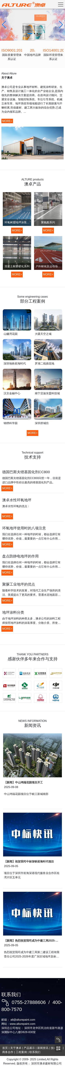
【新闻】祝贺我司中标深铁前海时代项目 (29, 861)
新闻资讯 (42, 1047)
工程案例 (21, 1052)
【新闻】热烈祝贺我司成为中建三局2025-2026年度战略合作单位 (29, 940)
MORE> (7, 121)
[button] (61, 24)
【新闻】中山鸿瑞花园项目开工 (23, 782)
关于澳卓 (15, 1047)
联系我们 (34, 1052)
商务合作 (7, 1052)
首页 (5, 1047)
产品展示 (29, 1047)
